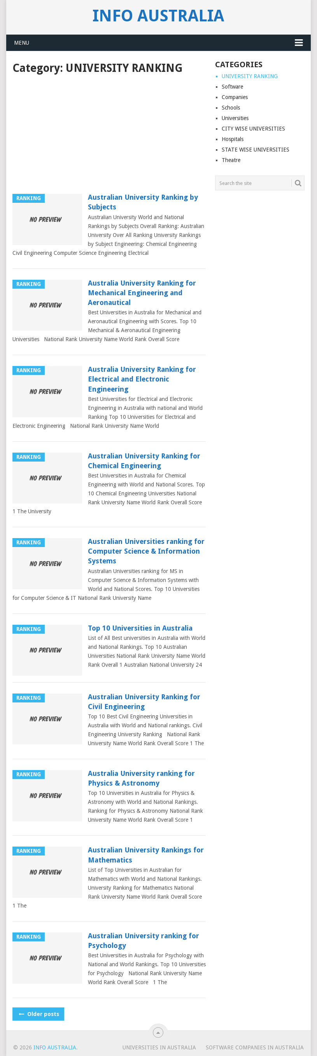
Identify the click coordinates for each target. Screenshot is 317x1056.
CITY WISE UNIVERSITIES (253, 128)
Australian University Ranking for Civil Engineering (144, 702)
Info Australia (158, 16)
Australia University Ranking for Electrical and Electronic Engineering (142, 379)
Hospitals (232, 139)
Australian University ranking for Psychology (143, 941)
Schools (231, 108)
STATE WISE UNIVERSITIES (255, 149)
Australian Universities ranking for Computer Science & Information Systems (146, 551)
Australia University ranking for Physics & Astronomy (141, 778)
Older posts (38, 1014)
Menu (21, 43)
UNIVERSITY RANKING (250, 76)
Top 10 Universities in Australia (140, 628)
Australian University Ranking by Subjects (143, 202)
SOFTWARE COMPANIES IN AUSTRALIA (255, 1047)
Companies (235, 97)
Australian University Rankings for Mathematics (146, 855)
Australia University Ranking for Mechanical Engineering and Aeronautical (142, 293)
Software (232, 87)
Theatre (231, 160)
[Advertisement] (109, 134)
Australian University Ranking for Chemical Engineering (144, 461)
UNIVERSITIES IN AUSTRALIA (159, 1047)
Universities (235, 118)
